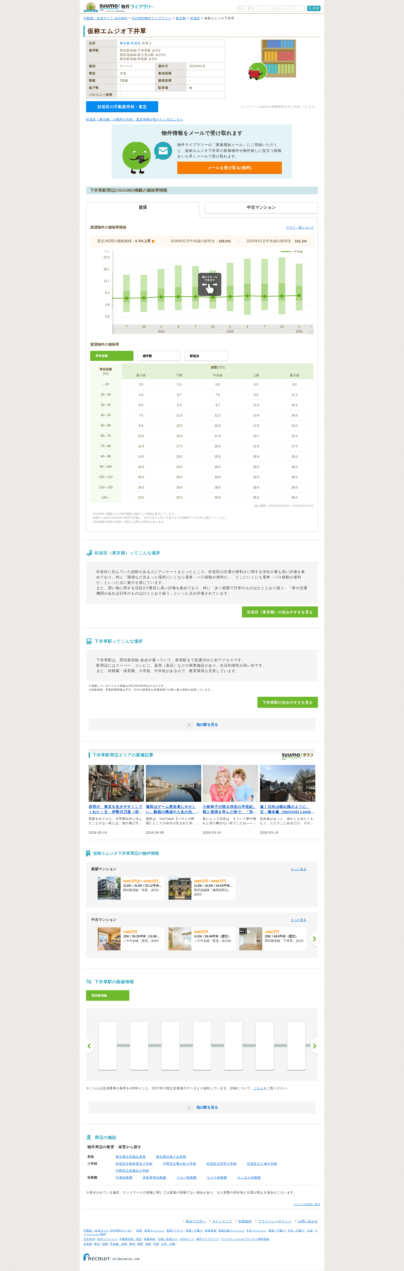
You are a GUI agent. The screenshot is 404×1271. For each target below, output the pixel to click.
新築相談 (149, 1239)
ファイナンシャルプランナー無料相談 (245, 1239)
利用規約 (245, 1221)
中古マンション (256, 1230)
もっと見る (298, 869)
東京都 (181, 18)
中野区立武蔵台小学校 (132, 1170)
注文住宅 (89, 1239)
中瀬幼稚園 (124, 1177)
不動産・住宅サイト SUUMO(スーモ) (107, 1230)
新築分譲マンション (231, 1230)
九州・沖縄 (168, 1243)
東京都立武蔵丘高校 (131, 1157)
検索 (316, 8)
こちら (259, 1088)
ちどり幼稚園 (217, 1177)
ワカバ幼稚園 (186, 1177)
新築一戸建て (276, 1230)
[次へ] (314, 939)
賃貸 (139, 1230)
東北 (97, 1243)
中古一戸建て (296, 1230)
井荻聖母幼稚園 (154, 1177)
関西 (140, 1243)
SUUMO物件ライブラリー (152, 18)
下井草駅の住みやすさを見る (288, 702)
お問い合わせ (308, 1221)
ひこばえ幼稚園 (249, 1177)
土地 (310, 1230)
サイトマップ (222, 1221)
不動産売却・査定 (130, 1239)
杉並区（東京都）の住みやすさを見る (280, 612)
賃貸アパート (174, 1230)
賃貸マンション (154, 1230)
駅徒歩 (194, 356)
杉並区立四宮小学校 (222, 1163)
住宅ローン (187, 1239)
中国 (156, 1243)
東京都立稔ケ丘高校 (171, 1157)
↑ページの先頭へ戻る (307, 1204)
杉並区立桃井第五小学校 (134, 1163)
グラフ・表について (300, 227)
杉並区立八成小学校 (262, 1163)
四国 (148, 1243)
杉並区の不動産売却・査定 (122, 107)
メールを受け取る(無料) (229, 168)
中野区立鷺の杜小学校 (179, 1163)
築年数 (147, 356)
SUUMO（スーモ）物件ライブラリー (118, 7)
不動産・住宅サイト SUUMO (105, 18)
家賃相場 (210, 1230)
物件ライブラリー (207, 1239)
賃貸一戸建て (194, 1230)
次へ (314, 1046)
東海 (132, 1243)
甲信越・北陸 (118, 1243)
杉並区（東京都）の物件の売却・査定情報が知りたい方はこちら (134, 119)
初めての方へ (196, 1221)
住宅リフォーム (107, 1239)
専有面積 (101, 356)
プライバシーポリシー (275, 1221)
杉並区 (195, 18)
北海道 (87, 1243)
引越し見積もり (168, 1239)
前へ (90, 1046)
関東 (105, 1243)
